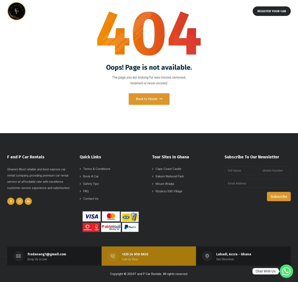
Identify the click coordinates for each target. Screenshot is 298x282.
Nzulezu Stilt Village (169, 191)
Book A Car (91, 176)
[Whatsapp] (286, 271)
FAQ (86, 191)
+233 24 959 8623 (135, 254)
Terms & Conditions (96, 169)
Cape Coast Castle (168, 169)
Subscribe (278, 196)
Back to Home (149, 98)
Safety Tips (91, 183)
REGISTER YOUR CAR (271, 11)
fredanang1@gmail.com (47, 254)
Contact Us (91, 198)
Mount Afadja (165, 183)
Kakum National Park (170, 176)
